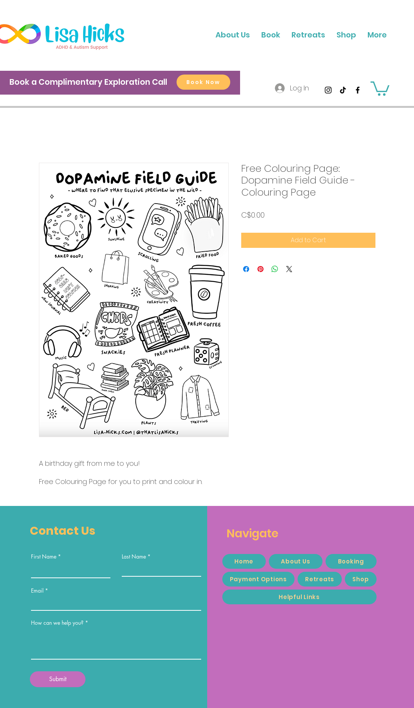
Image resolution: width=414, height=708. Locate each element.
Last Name (134, 556)
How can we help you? (57, 623)
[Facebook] (357, 90)
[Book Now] (203, 82)
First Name (43, 556)
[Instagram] (328, 90)
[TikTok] (342, 90)
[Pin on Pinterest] (260, 269)
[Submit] (57, 679)
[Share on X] (289, 269)
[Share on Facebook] (246, 269)
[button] (377, 34)
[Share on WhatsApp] (274, 269)
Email (37, 590)
